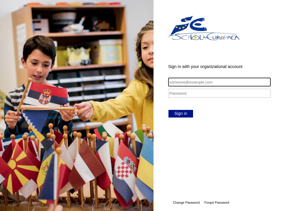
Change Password (186, 202)
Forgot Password (216, 202)
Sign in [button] (180, 113)
